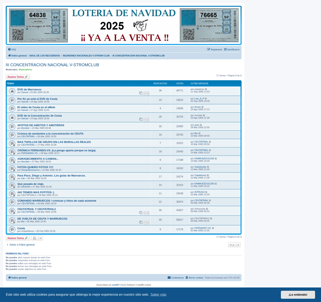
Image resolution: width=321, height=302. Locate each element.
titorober (25, 128)
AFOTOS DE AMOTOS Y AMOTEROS (40, 125)
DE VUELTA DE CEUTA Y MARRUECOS (42, 218)
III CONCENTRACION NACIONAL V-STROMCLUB (52, 65)
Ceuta (21, 228)
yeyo (196, 125)
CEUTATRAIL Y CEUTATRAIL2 (36, 209)
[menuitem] (12, 49)
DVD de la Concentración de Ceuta (39, 115)
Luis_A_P (199, 98)
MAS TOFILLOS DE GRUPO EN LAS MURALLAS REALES (54, 142)
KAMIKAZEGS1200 (204, 158)
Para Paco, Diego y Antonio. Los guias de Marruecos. (51, 175)
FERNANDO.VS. (29, 153)
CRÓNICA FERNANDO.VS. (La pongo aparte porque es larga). (56, 150)
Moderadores (25, 69)
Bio (196, 133)
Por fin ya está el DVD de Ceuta (37, 98)
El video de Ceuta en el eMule (36, 107)
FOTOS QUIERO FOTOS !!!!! (35, 167)
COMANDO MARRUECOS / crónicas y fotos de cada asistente (56, 200)
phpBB (115, 285)
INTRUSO (199, 192)
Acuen (197, 107)
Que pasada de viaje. (30, 183)
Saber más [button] (158, 294)
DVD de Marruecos (29, 89)
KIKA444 (25, 186)
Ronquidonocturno (30, 170)
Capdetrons (200, 175)
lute (23, 178)
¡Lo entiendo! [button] (298, 294)
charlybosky (200, 167)
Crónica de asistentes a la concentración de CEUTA (50, 133)
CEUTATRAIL (28, 136)
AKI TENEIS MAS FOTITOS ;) (35, 192)
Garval (24, 92)
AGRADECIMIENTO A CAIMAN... (38, 158)
